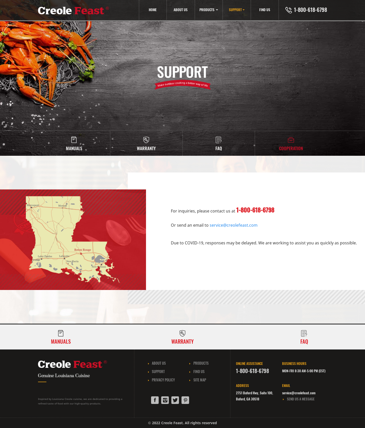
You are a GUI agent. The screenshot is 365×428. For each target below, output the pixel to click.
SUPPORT (235, 9)
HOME (153, 9)
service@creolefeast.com (234, 225)
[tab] (219, 143)
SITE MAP (197, 379)
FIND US (264, 9)
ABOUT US (181, 9)
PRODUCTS (207, 9)
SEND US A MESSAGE (298, 398)
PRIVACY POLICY (161, 379)
